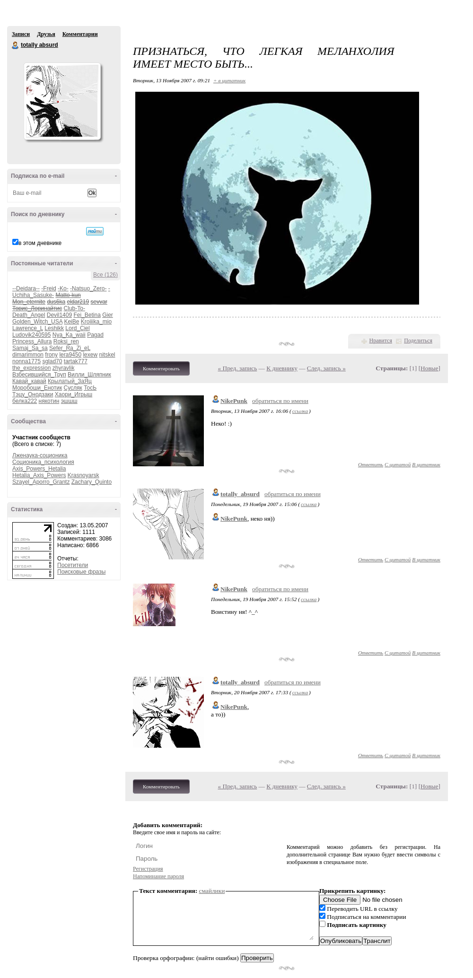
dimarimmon (28, 354)
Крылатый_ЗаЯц (70, 381)
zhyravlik (64, 368)
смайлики (212, 890)
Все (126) (105, 274)
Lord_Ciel (77, 328)
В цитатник (426, 464)
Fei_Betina (86, 315)
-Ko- (63, 288)
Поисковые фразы (81, 571)
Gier (107, 315)
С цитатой (398, 464)
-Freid (48, 288)
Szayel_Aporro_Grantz (41, 482)
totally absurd (15, 45)
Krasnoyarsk (83, 475)
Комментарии (80, 34)
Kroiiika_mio (96, 321)
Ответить (370, 464)
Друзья (46, 34)
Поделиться (418, 340)
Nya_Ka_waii (69, 335)
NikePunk (233, 400)
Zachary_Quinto (91, 482)
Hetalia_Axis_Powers (39, 475)
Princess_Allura (32, 341)
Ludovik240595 (31, 335)
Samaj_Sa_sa (30, 348)
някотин (49, 401)
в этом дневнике (39, 243)
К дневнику (282, 368)
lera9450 (70, 354)
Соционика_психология (43, 462)
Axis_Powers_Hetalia (39, 468)
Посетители (72, 565)
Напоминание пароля (158, 876)
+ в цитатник (229, 80)
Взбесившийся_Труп (39, 374)
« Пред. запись (237, 368)
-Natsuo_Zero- (88, 288)
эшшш (69, 401)
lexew (90, 354)
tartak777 (76, 361)
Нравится (380, 340)
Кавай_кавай (29, 381)
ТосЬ (90, 387)
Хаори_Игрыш (73, 394)
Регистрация (148, 868)
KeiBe (71, 321)
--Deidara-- (26, 288)
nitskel (107, 354)
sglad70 (52, 361)
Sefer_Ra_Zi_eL (69, 348)
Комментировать (161, 368)
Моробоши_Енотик (37, 387)
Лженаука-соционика (40, 455)
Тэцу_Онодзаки (32, 394)
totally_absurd (240, 494)
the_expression (31, 368)
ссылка (300, 411)
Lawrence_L (27, 328)
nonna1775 (26, 361)
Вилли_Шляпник (89, 374)
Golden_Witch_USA (37, 321)
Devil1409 (59, 315)
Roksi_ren (66, 341)
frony (51, 354)
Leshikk (54, 328)
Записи (21, 34)
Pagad (95, 335)
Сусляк (73, 387)
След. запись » (326, 368)
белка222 (24, 401)
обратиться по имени (280, 400)
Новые (429, 368)
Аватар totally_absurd (61, 101)
